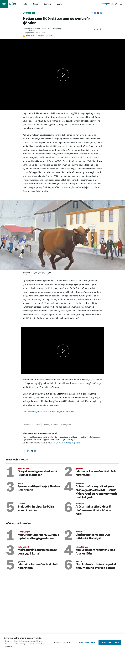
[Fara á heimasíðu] (10, 4)
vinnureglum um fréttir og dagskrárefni (66, 443)
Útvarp (35, 4)
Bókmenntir (29, 13)
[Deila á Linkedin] (101, 13)
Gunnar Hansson (29, 31)
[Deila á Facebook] (95, 13)
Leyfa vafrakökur (110, 642)
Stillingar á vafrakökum (63, 642)
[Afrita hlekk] (91, 13)
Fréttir (24, 4)
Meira (59, 4)
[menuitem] (29, 4)
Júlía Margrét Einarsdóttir (32, 29)
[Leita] (121, 3)
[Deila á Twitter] (98, 13)
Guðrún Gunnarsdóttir (50, 29)
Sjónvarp (47, 4)
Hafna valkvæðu (87, 642)
